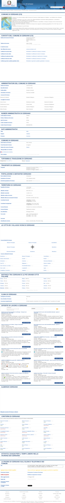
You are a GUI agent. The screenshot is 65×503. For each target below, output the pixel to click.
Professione (9, 307)
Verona (23, 285)
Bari (44, 283)
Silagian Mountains (26, 441)
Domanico (2, 260)
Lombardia (24, 497)
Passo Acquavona (26, 448)
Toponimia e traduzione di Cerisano (16, 158)
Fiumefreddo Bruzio (26, 265)
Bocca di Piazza (47, 444)
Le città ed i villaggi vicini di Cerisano (17, 225)
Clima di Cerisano (8, 294)
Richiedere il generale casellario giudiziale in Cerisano (37, 60)
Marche (23, 498)
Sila (1, 444)
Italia (27, 131)
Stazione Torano (3, 434)
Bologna (2, 283)
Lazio (24, 493)
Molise (40, 491)
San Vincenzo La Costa (5, 265)
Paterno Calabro (47, 263)
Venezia (45, 285)
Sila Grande (2, 448)
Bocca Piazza (25, 444)
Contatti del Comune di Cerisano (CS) (17, 35)
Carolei (23, 258)
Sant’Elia (45, 427)
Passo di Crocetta (4, 420)
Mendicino (35, 21)
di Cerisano (26, 4)
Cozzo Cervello (25, 427)
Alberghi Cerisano (9, 387)
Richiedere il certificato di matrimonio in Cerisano (36, 56)
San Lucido (2, 268)
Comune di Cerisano (9, 140)
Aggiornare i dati (15, 30)
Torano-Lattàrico (47, 434)
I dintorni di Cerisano (10, 416)
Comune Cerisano (25, 10)
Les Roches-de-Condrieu (6, 151)
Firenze (23, 283)
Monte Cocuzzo (25, 420)
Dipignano (24, 263)
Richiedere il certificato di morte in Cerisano (35, 53)
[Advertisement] (32, 71)
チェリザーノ (9, 160)
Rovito (45, 270)
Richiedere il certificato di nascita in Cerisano (36, 51)
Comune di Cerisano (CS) (11, 14)
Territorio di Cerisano (11, 185)
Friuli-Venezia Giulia (24, 491)
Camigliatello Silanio (4, 431)
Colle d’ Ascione (3, 438)
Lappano (24, 270)
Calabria (28, 133)
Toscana (57, 491)
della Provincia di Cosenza (31, 17)
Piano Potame (25, 424)
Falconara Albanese (11, 251)
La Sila (45, 441)
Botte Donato (46, 431)
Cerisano (14, 17)
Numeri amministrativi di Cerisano (15, 113)
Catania (2, 285)
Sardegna (40, 497)
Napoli (45, 278)
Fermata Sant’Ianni (4, 427)
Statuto (27, 147)
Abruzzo (7, 491)
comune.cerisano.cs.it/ (31, 49)
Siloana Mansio (3, 441)
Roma (1, 278)
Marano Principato (29, 21)
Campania (7, 497)
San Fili (2, 263)
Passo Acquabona (47, 448)
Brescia (45, 288)
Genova (45, 280)
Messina (2, 288)
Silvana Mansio (47, 438)
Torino (1, 280)
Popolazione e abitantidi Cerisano (16, 174)
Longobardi (24, 268)
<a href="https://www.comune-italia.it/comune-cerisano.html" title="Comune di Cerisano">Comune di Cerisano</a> (45, 466)
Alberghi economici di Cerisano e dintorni (9, 411)
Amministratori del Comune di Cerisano (18, 83)
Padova (23, 288)
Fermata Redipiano (48, 424)
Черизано (28, 160)
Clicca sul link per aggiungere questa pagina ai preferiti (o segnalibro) (43, 470)
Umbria (57, 495)
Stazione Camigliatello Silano (28, 431)
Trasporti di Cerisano (11, 165)
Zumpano (46, 265)
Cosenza (28, 136)
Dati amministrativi (9, 129)
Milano (23, 278)
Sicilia (40, 498)
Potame (2, 424)
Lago (45, 268)
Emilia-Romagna (7, 498)
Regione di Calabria (10, 10)
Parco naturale (4, 154)
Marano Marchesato (4, 258)
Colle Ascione (25, 438)
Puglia (40, 495)
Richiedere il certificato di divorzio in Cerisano (36, 58)
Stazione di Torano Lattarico (28, 434)
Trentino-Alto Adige (57, 493)
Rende (13, 22)
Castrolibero (41, 21)
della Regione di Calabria (43, 17)
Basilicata (7, 493)
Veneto (57, 498)
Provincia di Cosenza (17, 10)
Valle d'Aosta (57, 497)
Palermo (24, 280)
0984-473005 (29, 43)
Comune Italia (3, 10)
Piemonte (40, 493)
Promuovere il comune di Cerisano (35, 472)
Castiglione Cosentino (5, 270)
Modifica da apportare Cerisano (34, 474)
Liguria (23, 495)
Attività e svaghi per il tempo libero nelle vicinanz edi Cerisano (19, 454)
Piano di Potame (47, 420)
